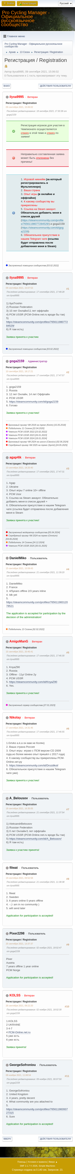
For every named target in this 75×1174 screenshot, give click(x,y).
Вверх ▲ (53, 1162)
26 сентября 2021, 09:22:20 (19, 1005)
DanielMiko (17, 558)
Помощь (21, 1162)
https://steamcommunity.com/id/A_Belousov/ (35, 838)
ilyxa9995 (16, 96)
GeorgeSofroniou (22, 1065)
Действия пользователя (55, 86)
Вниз (7, 86)
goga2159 (16, 361)
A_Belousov (18, 798)
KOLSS (14, 995)
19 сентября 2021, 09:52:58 (19, 878)
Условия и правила (37, 1162)
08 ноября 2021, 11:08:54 (18, 1075)
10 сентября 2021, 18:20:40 (19, 467)
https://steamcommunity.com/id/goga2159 (33, 401)
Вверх (7, 1139)
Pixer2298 (16, 933)
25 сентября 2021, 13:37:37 (19, 943)
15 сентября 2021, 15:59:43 (19, 568)
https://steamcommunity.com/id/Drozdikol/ (33, 765)
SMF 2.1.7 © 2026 (28, 1166)
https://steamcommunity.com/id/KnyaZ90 (33, 681)
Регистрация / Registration (21, 103)
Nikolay (15, 717)
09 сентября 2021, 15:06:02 (19, 107)
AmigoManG (18, 641)
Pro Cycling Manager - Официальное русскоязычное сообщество (25, 18)
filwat (13, 867)
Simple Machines (47, 1166)
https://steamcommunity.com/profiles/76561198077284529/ (42, 222)
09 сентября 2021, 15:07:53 (19, 288)
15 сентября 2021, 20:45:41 (19, 651)
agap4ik (15, 457)
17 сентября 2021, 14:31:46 (19, 728)
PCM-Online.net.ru (19, 1032)
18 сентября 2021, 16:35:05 (19, 808)
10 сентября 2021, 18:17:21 (19, 371)
